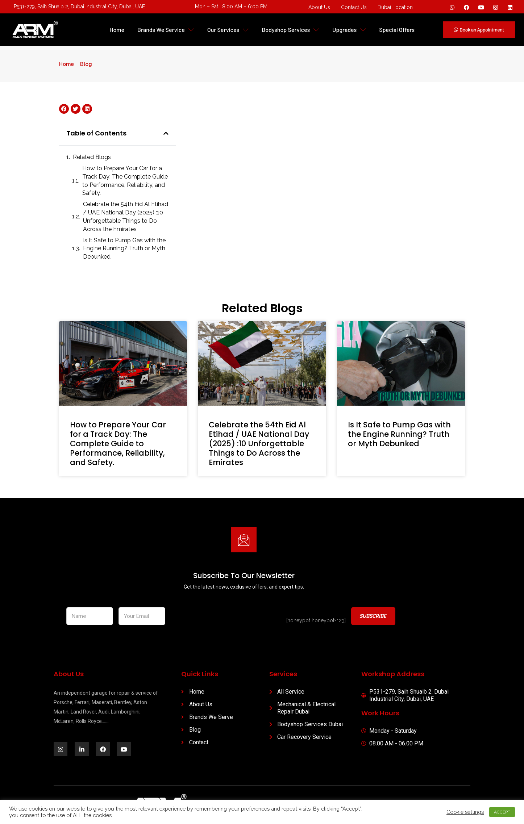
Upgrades (349, 29)
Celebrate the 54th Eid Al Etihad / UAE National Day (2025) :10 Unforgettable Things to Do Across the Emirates (125, 217)
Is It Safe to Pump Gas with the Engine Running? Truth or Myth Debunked (124, 248)
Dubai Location (395, 7)
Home (116, 29)
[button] (166, 133)
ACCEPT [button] (502, 811)
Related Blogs (92, 157)
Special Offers (397, 29)
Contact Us (354, 7)
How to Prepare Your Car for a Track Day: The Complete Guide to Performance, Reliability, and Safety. (125, 181)
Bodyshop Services (290, 29)
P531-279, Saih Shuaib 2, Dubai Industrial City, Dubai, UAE (79, 6)
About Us (319, 7)
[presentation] (226, 616)
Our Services (228, 29)
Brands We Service (165, 29)
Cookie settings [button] (464, 811)
